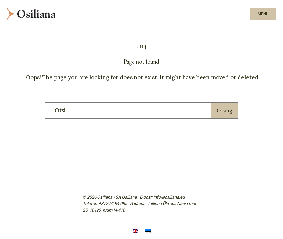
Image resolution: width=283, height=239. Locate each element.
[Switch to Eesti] (148, 231)
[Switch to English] (135, 231)
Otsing (224, 110)
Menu (263, 14)
